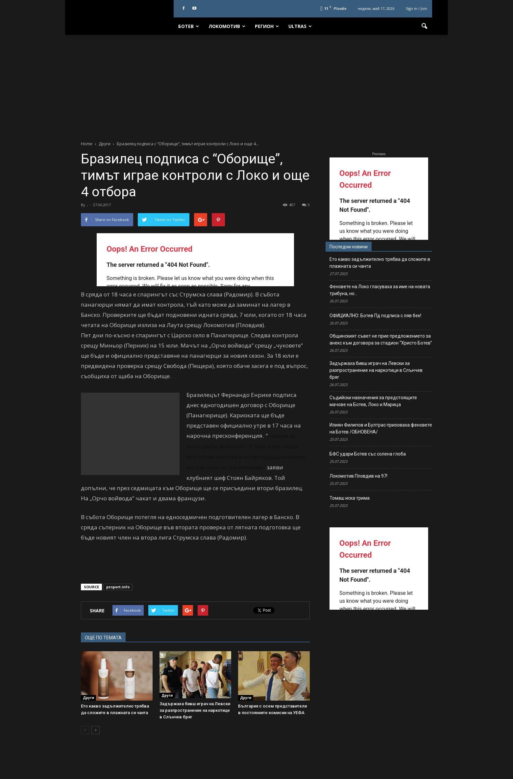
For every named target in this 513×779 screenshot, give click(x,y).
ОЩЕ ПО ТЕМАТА (103, 637)
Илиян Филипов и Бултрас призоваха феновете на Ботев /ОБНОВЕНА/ (381, 428)
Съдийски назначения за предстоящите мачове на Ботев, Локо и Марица (373, 401)
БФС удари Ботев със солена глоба (368, 454)
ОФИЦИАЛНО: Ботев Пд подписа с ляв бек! (375, 315)
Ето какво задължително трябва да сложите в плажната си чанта (380, 263)
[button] (424, 26)
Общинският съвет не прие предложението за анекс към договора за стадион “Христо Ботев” (381, 339)
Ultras (300, 26)
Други (88, 697)
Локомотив (226, 26)
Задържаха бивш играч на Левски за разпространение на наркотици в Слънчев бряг (194, 710)
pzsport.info (118, 586)
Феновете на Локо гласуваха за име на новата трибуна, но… (380, 290)
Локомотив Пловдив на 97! (358, 476)
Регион (267, 26)
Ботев (188, 26)
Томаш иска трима (350, 498)
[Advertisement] (256, 84)
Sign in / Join (416, 8)
